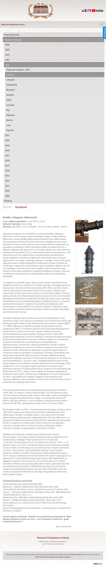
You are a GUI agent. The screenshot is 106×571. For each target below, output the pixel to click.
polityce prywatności (76, 554)
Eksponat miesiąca (12, 40)
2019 (7, 145)
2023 (7, 59)
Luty (8, 125)
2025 (7, 49)
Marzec (9, 120)
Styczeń (10, 130)
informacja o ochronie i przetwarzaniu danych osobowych (53, 557)
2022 (7, 65)
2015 (7, 165)
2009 (7, 195)
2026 (7, 44)
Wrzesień (10, 89)
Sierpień (10, 94)
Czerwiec (10, 105)
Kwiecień (10, 115)
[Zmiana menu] (102, 24)
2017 (7, 155)
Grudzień (10, 75)
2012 (7, 180)
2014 (7, 170)
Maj (8, 110)
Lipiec (9, 99)
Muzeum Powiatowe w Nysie (13, 24)
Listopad (10, 79)
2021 (7, 135)
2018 (7, 150)
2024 (7, 54)
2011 (7, 185)
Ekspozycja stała (11, 34)
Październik (11, 84)
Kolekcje (8, 200)
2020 (7, 140)
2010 (7, 190)
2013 (7, 175)
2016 (7, 160)
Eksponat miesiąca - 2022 (18, 69)
